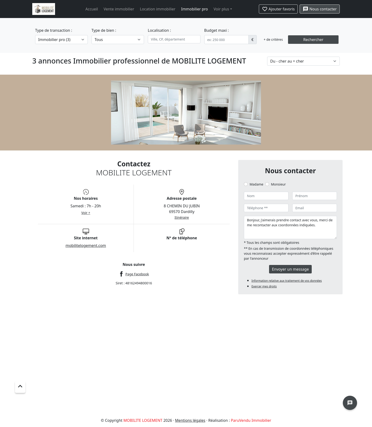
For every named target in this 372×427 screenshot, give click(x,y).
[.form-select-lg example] (61, 39)
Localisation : (159, 30)
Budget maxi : (216, 30)
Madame (256, 184)
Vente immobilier (119, 9)
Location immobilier (158, 9)
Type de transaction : (53, 30)
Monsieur (278, 184)
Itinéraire (182, 217)
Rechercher (313, 39)
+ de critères (273, 39)
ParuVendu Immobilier (251, 420)
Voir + (85, 212)
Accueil (91, 9)
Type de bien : (104, 30)
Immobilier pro (194, 9)
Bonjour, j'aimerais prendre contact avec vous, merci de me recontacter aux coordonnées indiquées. (290, 227)
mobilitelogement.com (85, 245)
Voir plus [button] (221, 9)
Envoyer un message (290, 269)
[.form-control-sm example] (226, 39)
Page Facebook (137, 274)
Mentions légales (190, 420)
